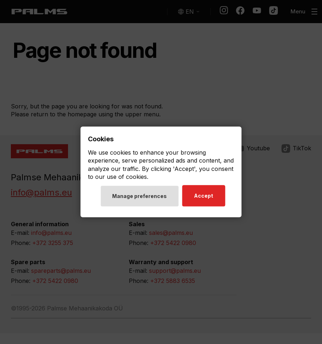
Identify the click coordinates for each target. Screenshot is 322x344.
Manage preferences (139, 196)
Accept (203, 196)
